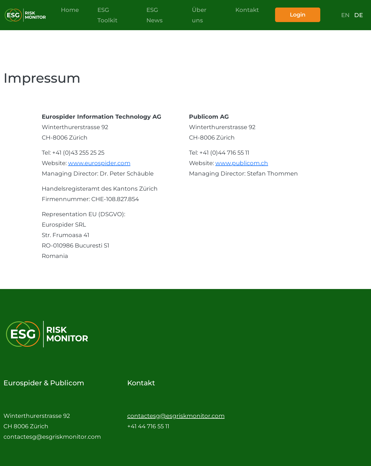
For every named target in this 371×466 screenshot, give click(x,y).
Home (70, 9)
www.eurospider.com (99, 163)
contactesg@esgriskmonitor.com (176, 415)
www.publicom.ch (241, 163)
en (345, 15)
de (358, 15)
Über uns (199, 15)
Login (297, 14)
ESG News (154, 15)
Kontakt (247, 9)
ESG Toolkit (107, 15)
